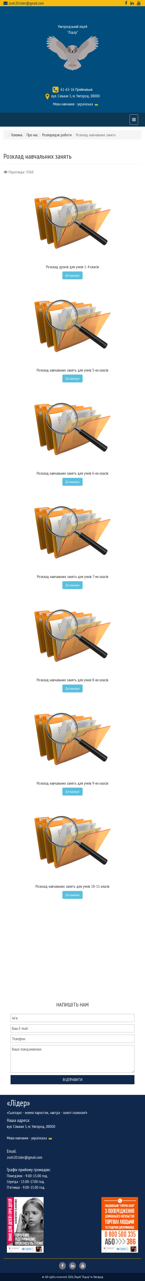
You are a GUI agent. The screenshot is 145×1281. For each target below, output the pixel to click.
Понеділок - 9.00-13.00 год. (27, 1175)
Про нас (32, 134)
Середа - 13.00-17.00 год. (26, 1181)
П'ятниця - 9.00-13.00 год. (26, 1187)
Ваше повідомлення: (72, 1059)
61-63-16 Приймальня (76, 89)
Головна (16, 134)
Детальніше (72, 275)
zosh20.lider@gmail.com (26, 3)
